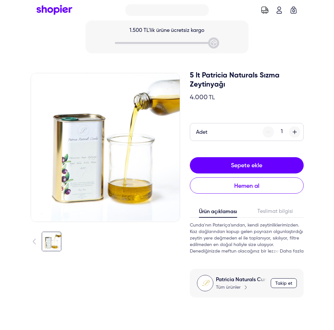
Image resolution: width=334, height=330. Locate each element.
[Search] (166, 10)
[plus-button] (294, 132)
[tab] (218, 213)
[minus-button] (268, 132)
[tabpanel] (247, 238)
